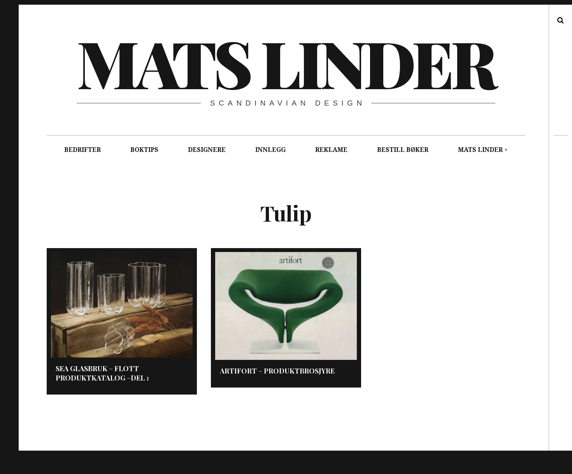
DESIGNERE (207, 149)
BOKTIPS (144, 149)
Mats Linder (285, 62)
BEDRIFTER (82, 149)
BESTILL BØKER (402, 149)
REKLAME (331, 149)
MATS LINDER (480, 149)
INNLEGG (270, 149)
